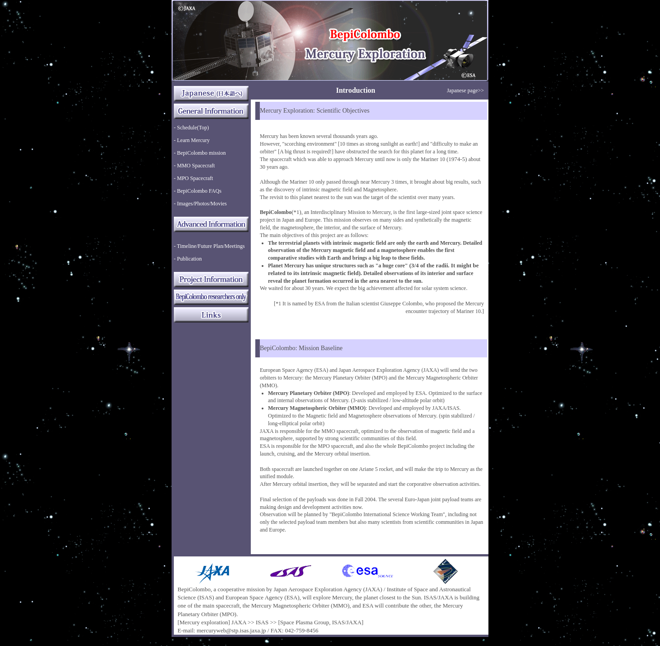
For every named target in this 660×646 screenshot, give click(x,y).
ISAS (262, 622)
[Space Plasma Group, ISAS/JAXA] (320, 622)
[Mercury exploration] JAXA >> (215, 622)
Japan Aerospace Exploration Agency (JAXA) (328, 589)
